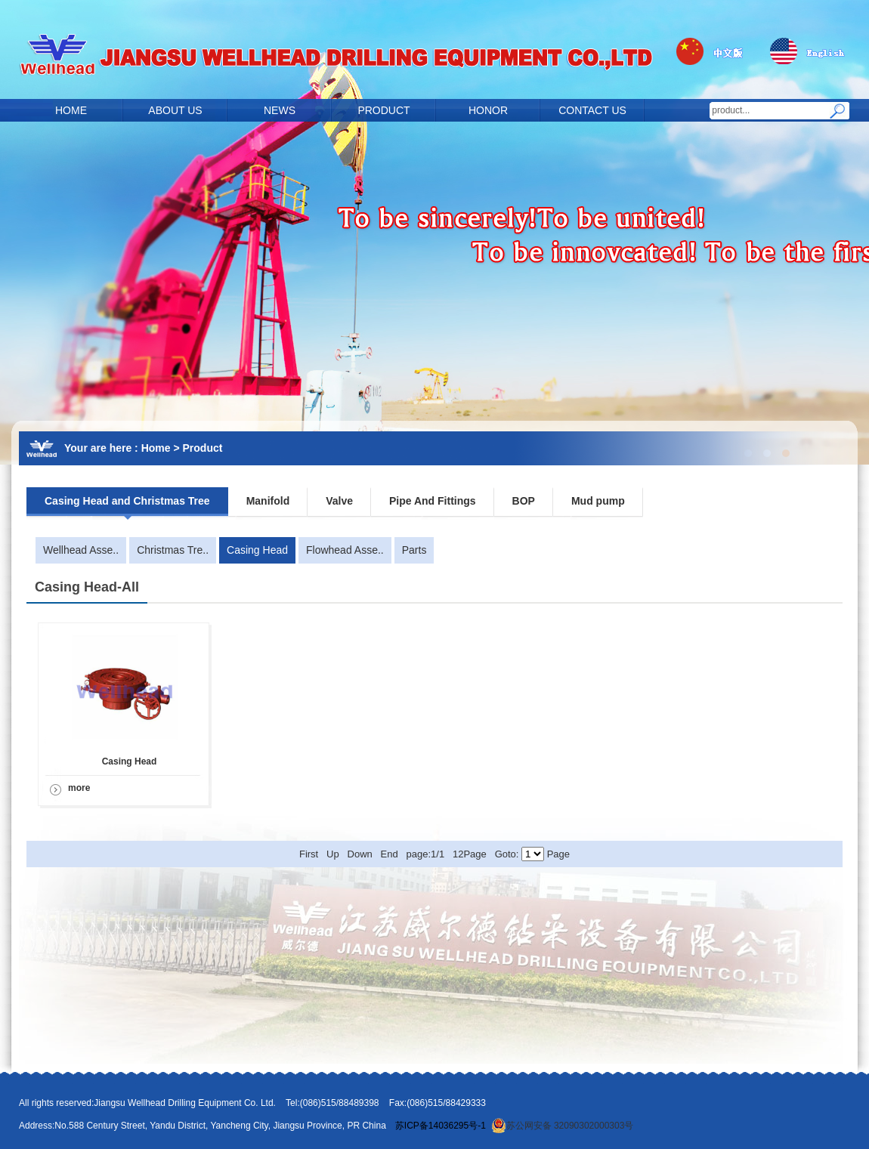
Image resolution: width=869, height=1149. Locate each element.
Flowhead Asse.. (345, 550)
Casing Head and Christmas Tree (127, 501)
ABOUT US (175, 110)
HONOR (488, 110)
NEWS (279, 110)
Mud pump (598, 501)
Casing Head (257, 550)
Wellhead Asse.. (81, 550)
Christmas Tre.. (173, 550)
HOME (71, 110)
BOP (523, 501)
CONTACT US (592, 110)
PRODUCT (383, 110)
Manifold (268, 501)
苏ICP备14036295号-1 (440, 1125)
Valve (339, 501)
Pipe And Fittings (432, 501)
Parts (414, 550)
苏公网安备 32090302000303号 (562, 1125)
